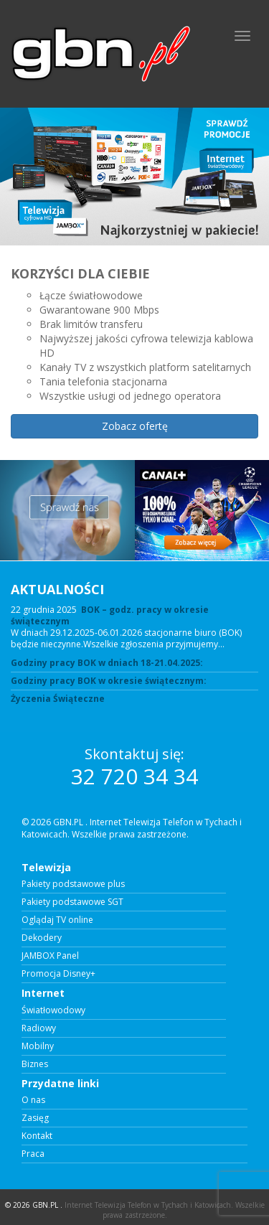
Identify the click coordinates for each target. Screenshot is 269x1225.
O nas (33, 1100)
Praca (33, 1154)
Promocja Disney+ (58, 974)
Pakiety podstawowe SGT (72, 902)
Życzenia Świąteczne (58, 699)
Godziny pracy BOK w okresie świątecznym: (109, 681)
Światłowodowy (53, 1010)
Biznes (35, 1064)
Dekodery (42, 938)
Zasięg (35, 1118)
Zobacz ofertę (135, 426)
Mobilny (38, 1046)
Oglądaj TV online (57, 920)
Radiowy (39, 1028)
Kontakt (37, 1136)
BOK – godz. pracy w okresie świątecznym (110, 615)
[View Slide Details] (134, 176)
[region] (134, 284)
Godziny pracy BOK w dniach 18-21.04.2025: (107, 663)
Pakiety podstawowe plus (73, 884)
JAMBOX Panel (50, 956)
